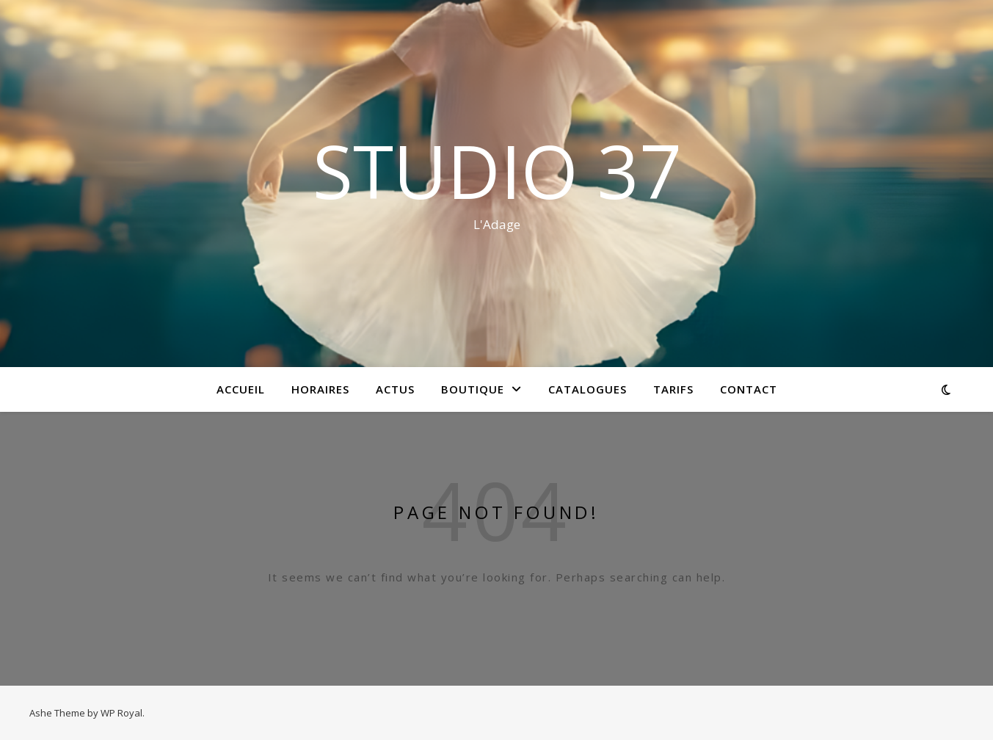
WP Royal (121, 712)
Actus (395, 389)
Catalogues (587, 389)
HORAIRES (320, 389)
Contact (748, 389)
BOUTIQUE (472, 389)
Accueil (241, 389)
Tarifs (673, 389)
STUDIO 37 (497, 170)
